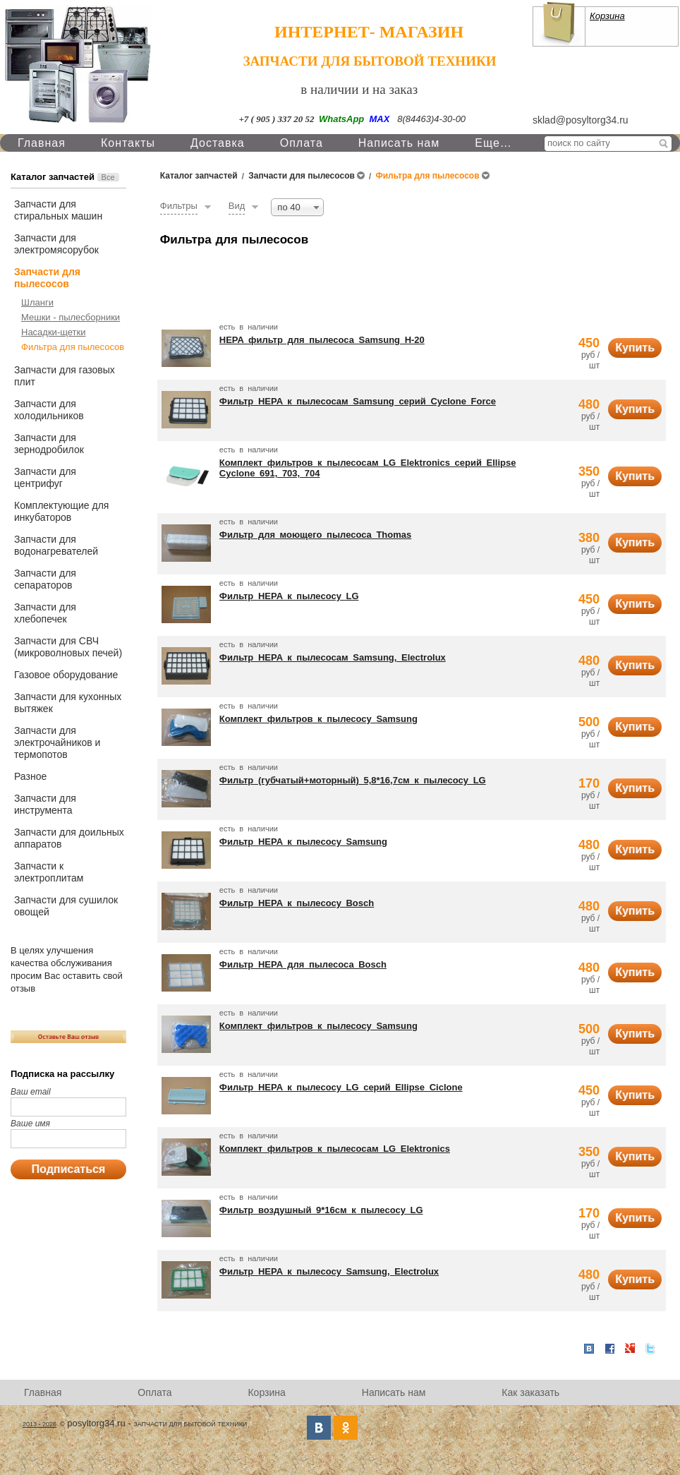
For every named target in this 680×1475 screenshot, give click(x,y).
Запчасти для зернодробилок (49, 443)
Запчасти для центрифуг (45, 477)
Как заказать (530, 1392)
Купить (635, 348)
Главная (42, 143)
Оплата (301, 143)
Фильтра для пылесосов (72, 347)
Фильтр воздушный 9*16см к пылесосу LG (321, 1210)
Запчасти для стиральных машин (58, 210)
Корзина (607, 16)
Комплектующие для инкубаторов (61, 511)
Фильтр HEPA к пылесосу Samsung (303, 841)
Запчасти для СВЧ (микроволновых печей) (68, 646)
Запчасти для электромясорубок (56, 243)
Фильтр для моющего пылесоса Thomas (315, 534)
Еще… (493, 143)
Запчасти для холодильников (49, 409)
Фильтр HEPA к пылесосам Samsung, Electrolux (332, 657)
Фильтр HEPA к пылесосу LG (289, 596)
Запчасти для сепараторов (45, 579)
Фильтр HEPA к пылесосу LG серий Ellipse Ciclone (341, 1087)
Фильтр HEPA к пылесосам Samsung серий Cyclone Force (357, 401)
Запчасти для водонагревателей (56, 545)
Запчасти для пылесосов (47, 277)
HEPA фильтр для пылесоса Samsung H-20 (322, 340)
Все (108, 177)
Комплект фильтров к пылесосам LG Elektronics (334, 1148)
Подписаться (69, 1169)
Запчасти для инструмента (45, 804)
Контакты (128, 143)
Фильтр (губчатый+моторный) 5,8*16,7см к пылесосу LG (352, 780)
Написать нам (398, 143)
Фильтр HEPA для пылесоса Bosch (303, 964)
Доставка (217, 143)
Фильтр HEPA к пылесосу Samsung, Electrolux (329, 1271)
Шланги (37, 302)
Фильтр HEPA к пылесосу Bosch (296, 903)
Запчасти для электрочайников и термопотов (57, 742)
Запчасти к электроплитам (48, 872)
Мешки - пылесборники (70, 317)
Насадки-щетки (53, 332)
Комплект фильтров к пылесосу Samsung (318, 719)
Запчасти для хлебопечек (45, 613)
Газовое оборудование (66, 674)
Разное (30, 776)
